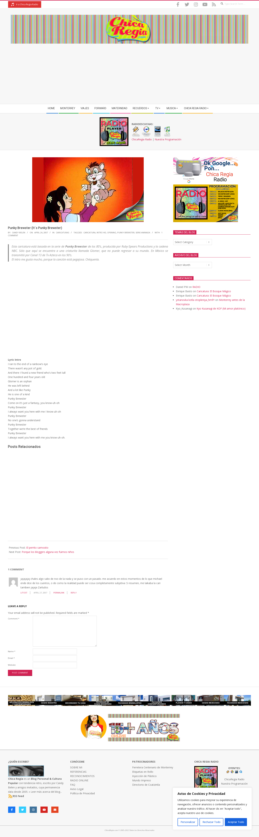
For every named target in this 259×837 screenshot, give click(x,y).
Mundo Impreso (141, 780)
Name (11, 651)
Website (12, 665)
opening (111, 232)
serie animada (143, 232)
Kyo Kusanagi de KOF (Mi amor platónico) (221, 308)
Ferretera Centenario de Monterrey (152, 767)
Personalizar (188, 822)
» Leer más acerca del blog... (45, 791)
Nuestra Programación (168, 139)
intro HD (101, 232)
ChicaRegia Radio (142, 139)
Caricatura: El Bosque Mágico (214, 291)
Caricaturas (62, 232)
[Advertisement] (129, 70)
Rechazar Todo (212, 822)
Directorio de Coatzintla (146, 784)
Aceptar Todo (236, 822)
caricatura (89, 232)
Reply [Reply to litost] (74, 592)
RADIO (196, 287)
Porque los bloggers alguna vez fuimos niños (48, 552)
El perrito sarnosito (37, 547)
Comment (13, 618)
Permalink (58, 592)
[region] (212, 809)
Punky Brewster (126, 232)
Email (11, 658)
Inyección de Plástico (144, 776)
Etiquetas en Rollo (142, 771)
